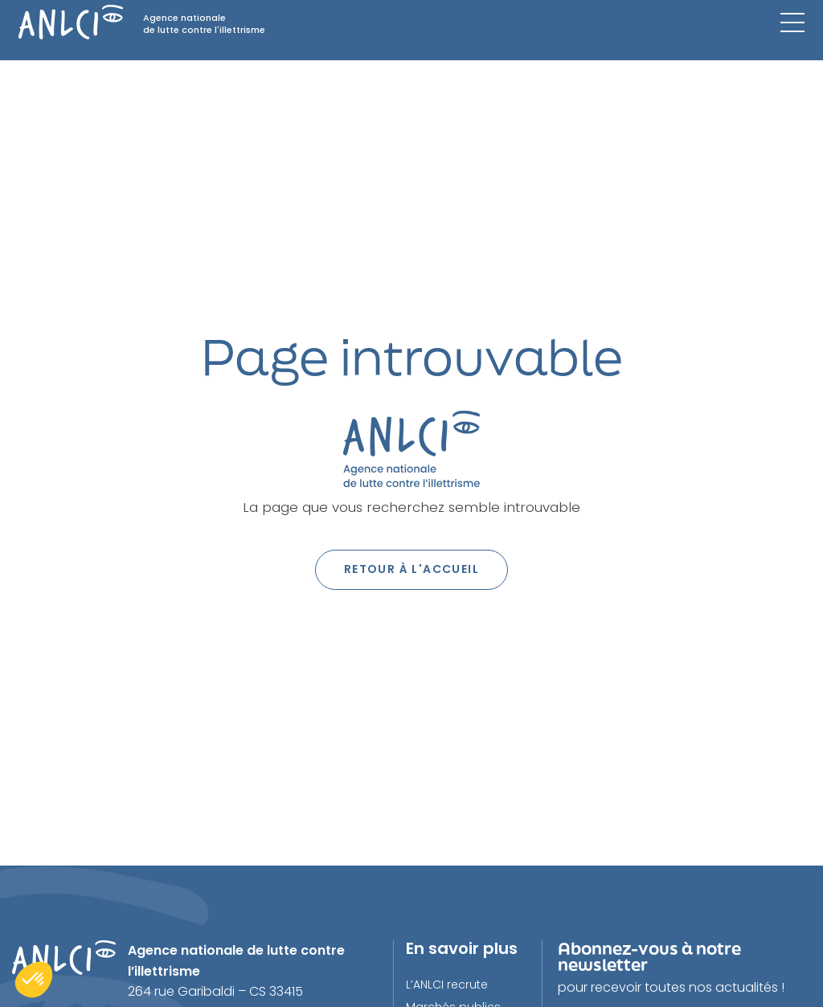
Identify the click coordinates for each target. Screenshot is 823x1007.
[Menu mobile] (792, 22)
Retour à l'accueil (411, 569)
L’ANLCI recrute (447, 984)
